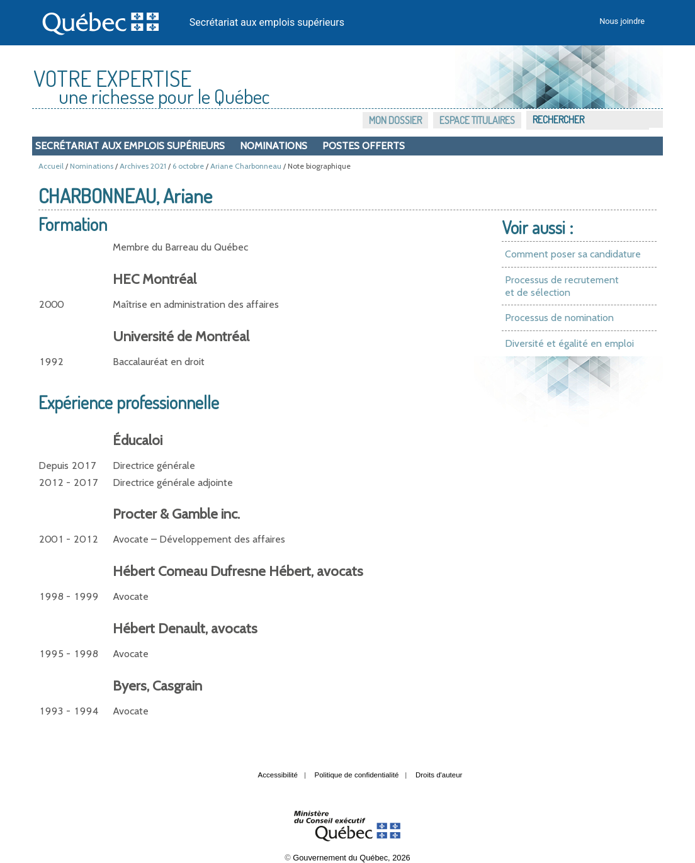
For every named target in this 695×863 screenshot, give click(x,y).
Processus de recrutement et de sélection (562, 286)
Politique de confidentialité (357, 775)
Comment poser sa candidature (573, 254)
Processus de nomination (559, 318)
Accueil (51, 166)
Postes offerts (363, 146)
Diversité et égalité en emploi (569, 343)
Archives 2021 (143, 166)
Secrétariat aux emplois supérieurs (266, 22)
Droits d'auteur (439, 775)
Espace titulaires (477, 120)
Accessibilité (278, 775)
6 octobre (188, 166)
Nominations (273, 146)
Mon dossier (395, 120)
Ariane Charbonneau (245, 166)
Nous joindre (622, 21)
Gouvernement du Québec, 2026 (351, 857)
